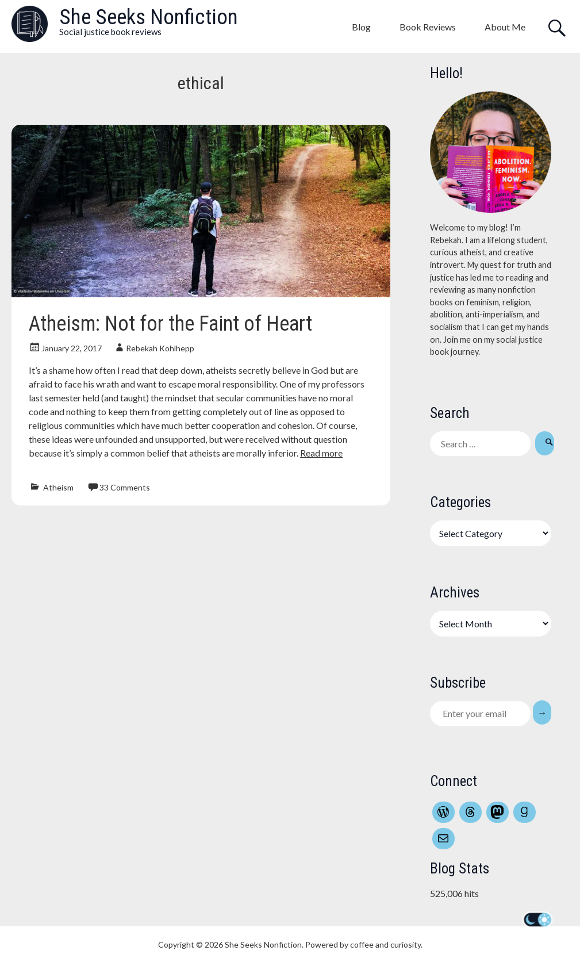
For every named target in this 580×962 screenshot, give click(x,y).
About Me (505, 26)
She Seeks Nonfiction (148, 17)
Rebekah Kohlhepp (160, 348)
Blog (361, 26)
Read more (321, 452)
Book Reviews (428, 26)
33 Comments (124, 487)
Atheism (58, 487)
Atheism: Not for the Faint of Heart (170, 324)
